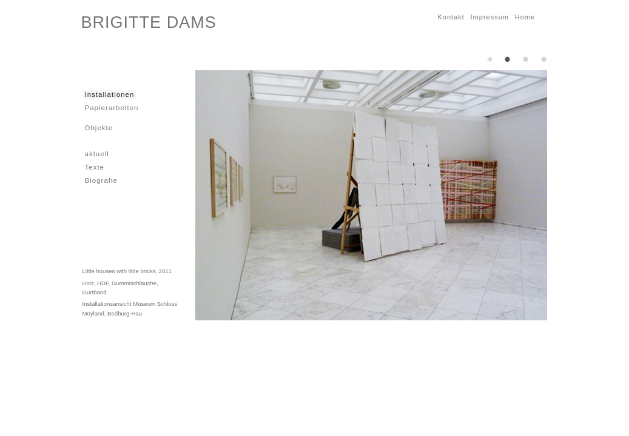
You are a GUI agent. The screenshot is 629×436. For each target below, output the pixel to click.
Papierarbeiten (111, 107)
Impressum (489, 17)
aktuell (96, 153)
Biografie (100, 180)
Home (524, 17)
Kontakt (450, 17)
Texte (94, 167)
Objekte (98, 127)
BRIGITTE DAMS (149, 22)
